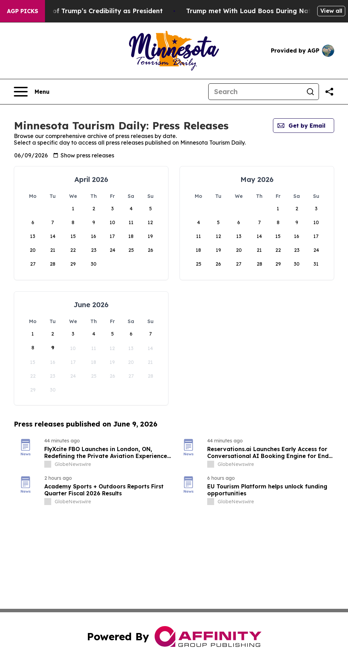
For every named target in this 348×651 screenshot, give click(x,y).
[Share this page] (329, 92)
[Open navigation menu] (31, 92)
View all (331, 10)
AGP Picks (22, 11)
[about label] (47, 464)
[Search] (255, 92)
